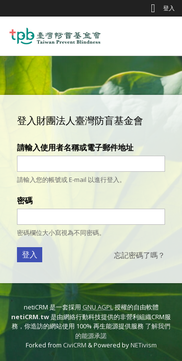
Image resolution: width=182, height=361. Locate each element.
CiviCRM (74, 345)
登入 (169, 8)
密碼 (25, 200)
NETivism (144, 345)
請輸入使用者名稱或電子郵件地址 (75, 147)
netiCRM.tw (30, 316)
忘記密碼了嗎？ (139, 255)
